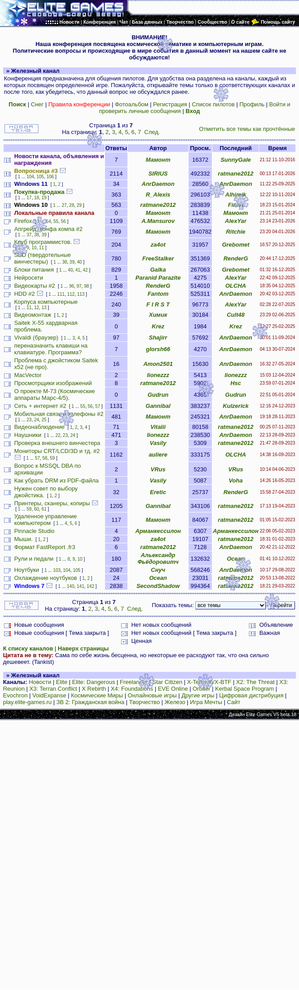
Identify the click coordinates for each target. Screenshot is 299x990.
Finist (236, 204)
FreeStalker (158, 258)
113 (81, 294)
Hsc (235, 383)
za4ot (158, 244)
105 (40, 176)
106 (50, 176)
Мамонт (158, 159)
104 (30, 176)
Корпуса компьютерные (46, 301)
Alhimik (235, 194)
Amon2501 (158, 364)
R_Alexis (158, 194)
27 (64, 205)
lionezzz (158, 375)
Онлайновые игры (152, 695)
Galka (158, 269)
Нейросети (28, 277)
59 (52, 458)
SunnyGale (235, 159)
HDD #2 (24, 293)
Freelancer (133, 682)
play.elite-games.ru (27, 702)
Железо (174, 702)
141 (80, 586)
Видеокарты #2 (34, 285)
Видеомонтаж (32, 314)
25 (44, 419)
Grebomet (235, 244)
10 (34, 247)
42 (85, 270)
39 (44, 234)
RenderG (235, 258)
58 (44, 458)
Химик (158, 314)
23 (29, 419)
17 (29, 197)
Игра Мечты (206, 702)
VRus (158, 469)
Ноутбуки (26, 569)
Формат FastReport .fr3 (45, 547)
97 (78, 286)
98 (86, 286)
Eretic (158, 492)
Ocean (235, 558)
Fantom (157, 293)
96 (71, 286)
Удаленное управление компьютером (45, 519)
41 (78, 270)
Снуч (158, 569)
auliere (158, 454)
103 (57, 570)
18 (36, 197)
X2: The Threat (255, 682)
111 (61, 294)
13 (44, 307)
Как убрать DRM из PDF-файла (56, 480)
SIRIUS (158, 173)
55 (56, 221)
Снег (37, 104)
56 (63, 221)
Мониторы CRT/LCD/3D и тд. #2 (57, 451)
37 (29, 234)
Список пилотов (213, 104)
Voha (236, 480)
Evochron (15, 695)
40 (79, 262)
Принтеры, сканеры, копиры (52, 503)
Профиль (252, 104)
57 (97, 406)
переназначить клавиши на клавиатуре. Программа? (51, 349)
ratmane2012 (236, 173)
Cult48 (235, 314)
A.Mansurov (157, 221)
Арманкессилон (158, 531)
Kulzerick (235, 406)
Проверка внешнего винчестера (57, 443)
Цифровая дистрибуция (251, 695)
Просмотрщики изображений (53, 383)
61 (44, 509)
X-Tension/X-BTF (209, 682)
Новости (40, 682)
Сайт (233, 702)
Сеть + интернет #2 (40, 406)
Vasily (158, 443)
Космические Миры (97, 695)
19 (44, 197)
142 (90, 586)
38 (36, 234)
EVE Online (173, 688)
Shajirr (158, 337)
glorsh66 (158, 349)
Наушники (28, 435)
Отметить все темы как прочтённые (247, 129)
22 (57, 435)
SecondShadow (158, 586)
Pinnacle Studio (34, 531)
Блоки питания (34, 269)
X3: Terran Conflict (53, 688)
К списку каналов (28, 648)
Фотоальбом (131, 104)
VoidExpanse (49, 695)
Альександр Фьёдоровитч (158, 558)
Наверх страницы (83, 648)
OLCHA (235, 285)
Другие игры (198, 695)
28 (71, 205)
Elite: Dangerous (93, 682)
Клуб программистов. (43, 242)
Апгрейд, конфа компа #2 (48, 229)
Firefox (23, 221)
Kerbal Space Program (244, 688)
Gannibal (158, 406)
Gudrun (157, 394)
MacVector (28, 375)
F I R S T (158, 304)
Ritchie (235, 231)
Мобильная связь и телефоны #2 (59, 414)
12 (36, 307)
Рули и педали (34, 558)
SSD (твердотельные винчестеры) (42, 258)
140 (71, 586)
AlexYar (235, 221)
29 (79, 205)
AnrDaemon (158, 183)
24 (36, 419)
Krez (158, 326)
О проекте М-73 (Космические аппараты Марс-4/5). (54, 394)
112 (71, 294)
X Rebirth (94, 688)
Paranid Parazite (158, 277)
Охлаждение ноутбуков (45, 578)
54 (48, 221)
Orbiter (202, 688)
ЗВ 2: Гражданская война (90, 702)
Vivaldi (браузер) (36, 337)
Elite (61, 682)
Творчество (144, 702)
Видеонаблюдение (39, 427)
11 (41, 247)
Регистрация (170, 104)
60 (36, 509)
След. (152, 132)
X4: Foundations (132, 688)
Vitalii (158, 427)
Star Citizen (167, 682)
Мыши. (23, 539)
